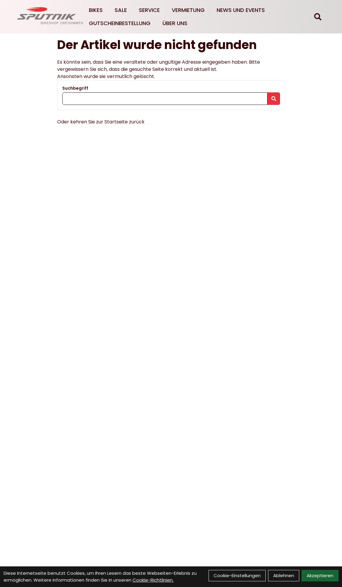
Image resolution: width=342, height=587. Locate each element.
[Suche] (318, 17)
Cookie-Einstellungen (237, 575)
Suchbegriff (75, 88)
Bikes (96, 10)
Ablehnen (283, 575)
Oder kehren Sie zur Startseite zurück (101, 121)
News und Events (241, 10)
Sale (121, 10)
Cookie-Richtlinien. (153, 580)
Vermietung (188, 10)
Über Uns (174, 23)
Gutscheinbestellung (120, 23)
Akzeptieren (320, 575)
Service (149, 10)
